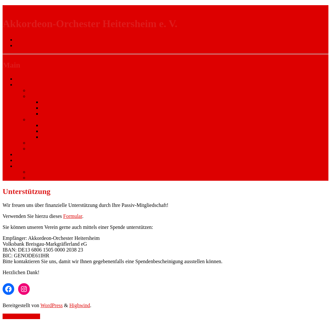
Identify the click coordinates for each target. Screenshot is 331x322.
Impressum (39, 172)
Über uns (25, 84)
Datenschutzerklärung (51, 177)
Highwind (79, 305)
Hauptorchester (57, 108)
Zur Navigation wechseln (29, 8)
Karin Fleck (53, 125)
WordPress (51, 305)
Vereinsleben (41, 148)
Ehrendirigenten (58, 137)
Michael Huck (56, 131)
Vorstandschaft (43, 142)
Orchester (38, 96)
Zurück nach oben (21, 316)
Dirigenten (39, 119)
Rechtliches (28, 166)
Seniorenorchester (60, 113)
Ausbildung (40, 90)
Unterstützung (30, 160)
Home (22, 78)
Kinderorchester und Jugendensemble (80, 102)
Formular (72, 216)
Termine (24, 154)
